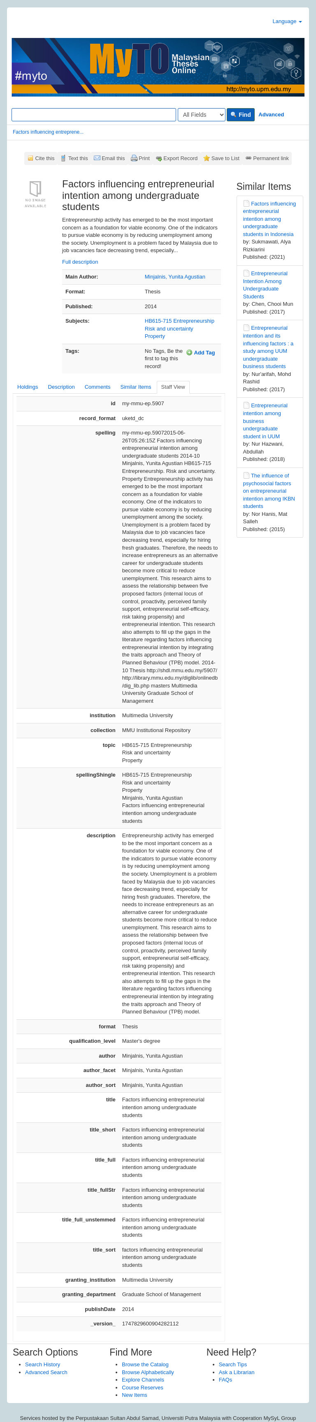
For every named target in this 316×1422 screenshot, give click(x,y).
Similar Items (135, 387)
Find (240, 114)
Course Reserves (142, 1387)
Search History (42, 1364)
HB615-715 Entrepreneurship (179, 321)
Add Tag (200, 352)
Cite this (45, 158)
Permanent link (271, 158)
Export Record (180, 158)
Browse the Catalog (145, 1364)
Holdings (27, 387)
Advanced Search (46, 1372)
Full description (80, 262)
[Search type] (201, 114)
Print (144, 158)
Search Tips (233, 1364)
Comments (98, 387)
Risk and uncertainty (169, 329)
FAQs (225, 1380)
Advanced (271, 114)
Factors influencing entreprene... (48, 132)
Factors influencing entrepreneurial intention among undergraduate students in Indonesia (269, 219)
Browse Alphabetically (148, 1372)
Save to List (225, 158)
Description (61, 387)
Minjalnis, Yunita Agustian (175, 277)
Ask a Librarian (237, 1372)
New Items (134, 1395)
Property (155, 336)
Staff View (173, 387)
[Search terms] (94, 114)
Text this (78, 158)
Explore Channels (143, 1380)
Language (287, 21)
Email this (113, 158)
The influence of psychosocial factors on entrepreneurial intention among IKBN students (269, 490)
